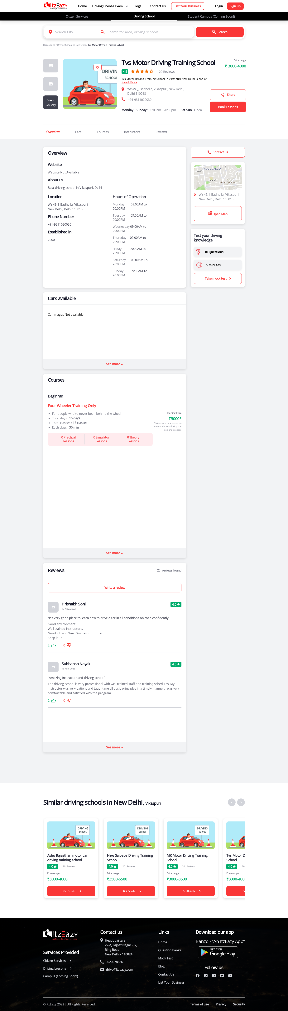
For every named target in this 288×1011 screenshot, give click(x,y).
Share (228, 95)
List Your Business (188, 6)
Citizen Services (77, 16)
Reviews (167, 72)
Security (239, 1004)
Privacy (221, 1004)
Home (82, 6)
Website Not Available (63, 172)
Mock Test (165, 958)
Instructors (132, 132)
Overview (53, 132)
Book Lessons (228, 107)
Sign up (235, 6)
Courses (103, 132)
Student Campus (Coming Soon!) (211, 16)
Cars (78, 132)
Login (219, 6)
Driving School (144, 16)
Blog (161, 966)
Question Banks (169, 950)
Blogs (137, 6)
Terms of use (199, 1004)
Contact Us (158, 6)
